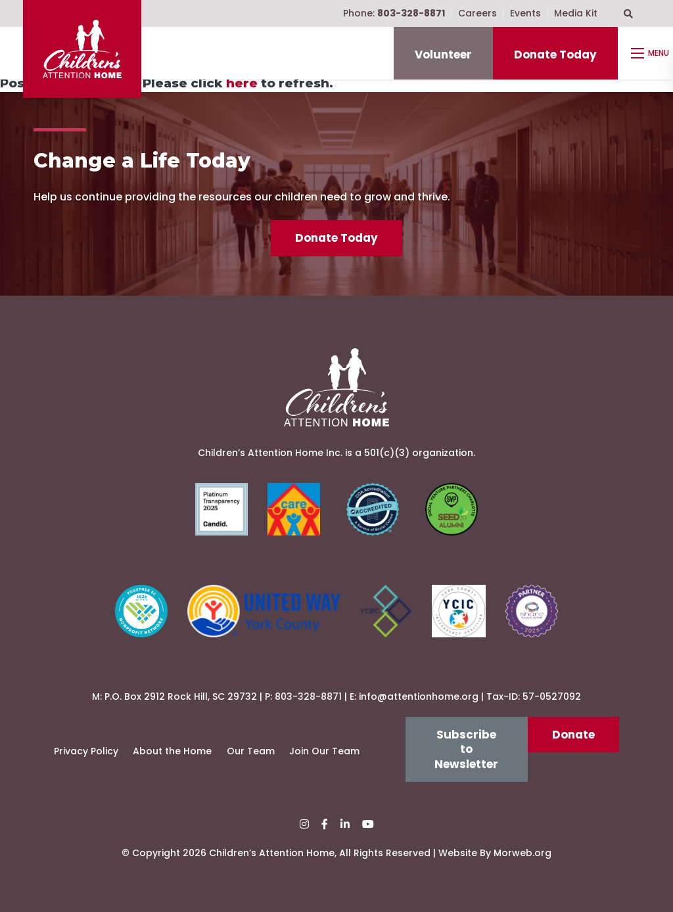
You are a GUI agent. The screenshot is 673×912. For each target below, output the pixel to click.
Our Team (251, 751)
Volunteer (443, 54)
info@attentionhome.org (418, 696)
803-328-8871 (308, 696)
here (242, 83)
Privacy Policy (86, 751)
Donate (573, 734)
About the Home (172, 751)
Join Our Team (324, 751)
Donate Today (555, 54)
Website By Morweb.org (494, 852)
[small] (304, 824)
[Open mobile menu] (652, 53)
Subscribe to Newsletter (466, 749)
